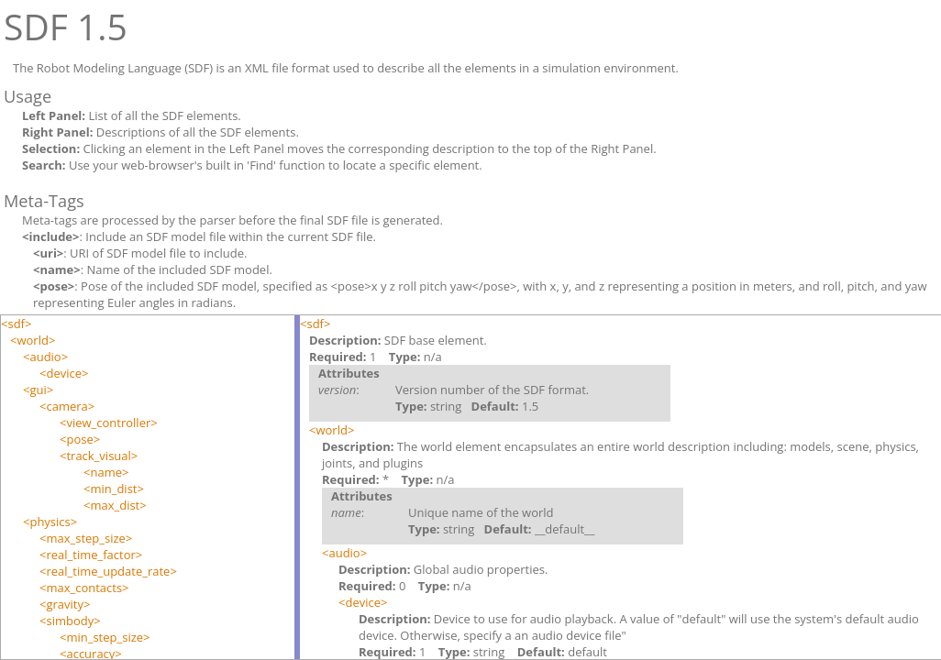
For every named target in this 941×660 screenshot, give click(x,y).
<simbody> (70, 620)
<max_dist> (115, 505)
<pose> (80, 439)
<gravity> (64, 604)
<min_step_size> (105, 637)
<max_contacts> (84, 587)
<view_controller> (109, 422)
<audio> (45, 356)
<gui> (38, 389)
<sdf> (16, 323)
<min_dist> (113, 488)
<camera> (66, 406)
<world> (32, 340)
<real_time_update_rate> (108, 571)
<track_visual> (99, 455)
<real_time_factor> (90, 554)
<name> (105, 472)
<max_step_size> (85, 538)
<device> (63, 373)
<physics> (50, 521)
